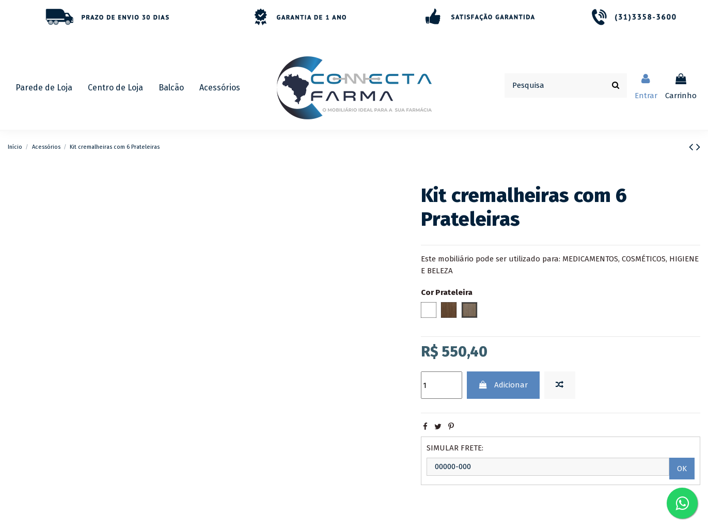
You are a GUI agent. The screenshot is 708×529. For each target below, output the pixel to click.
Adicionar (503, 385)
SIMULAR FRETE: (455, 448)
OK (682, 468)
